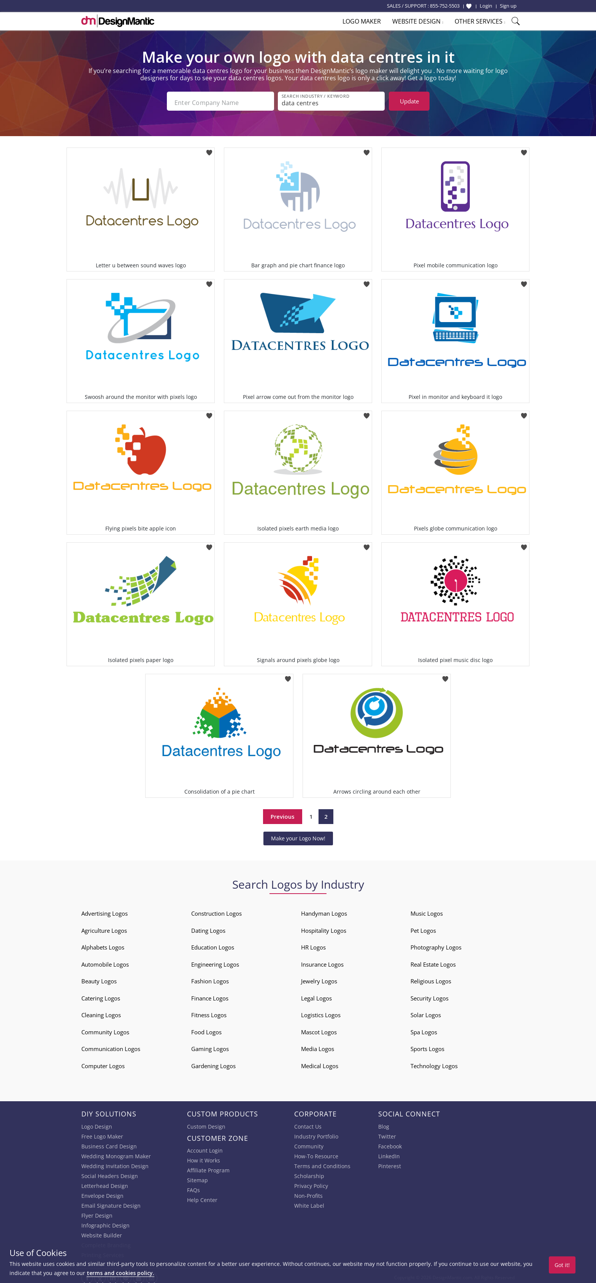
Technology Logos (434, 1063)
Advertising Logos (104, 910)
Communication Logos (110, 1046)
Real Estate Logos (433, 961)
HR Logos (313, 944)
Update (409, 101)
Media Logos (317, 1046)
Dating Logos (208, 927)
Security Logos (430, 995)
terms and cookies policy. (120, 1273)
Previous (283, 813)
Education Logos (212, 944)
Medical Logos (319, 1063)
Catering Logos (100, 995)
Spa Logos (424, 1029)
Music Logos (427, 910)
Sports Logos (427, 1046)
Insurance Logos (322, 961)
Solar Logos (426, 1012)
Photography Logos (436, 944)
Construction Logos (216, 910)
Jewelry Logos (319, 978)
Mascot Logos (319, 1029)
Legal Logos (316, 995)
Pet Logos (423, 927)
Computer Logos (103, 1063)
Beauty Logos (99, 978)
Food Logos (206, 1029)
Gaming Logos (210, 1046)
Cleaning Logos (101, 1012)
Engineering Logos (215, 961)
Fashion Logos (210, 978)
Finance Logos (209, 995)
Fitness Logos (209, 1012)
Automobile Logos (105, 961)
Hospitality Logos (323, 927)
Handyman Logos (324, 910)
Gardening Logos (213, 1063)
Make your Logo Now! (298, 835)
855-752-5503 (445, 5)
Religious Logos (431, 978)
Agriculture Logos (104, 927)
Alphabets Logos (102, 944)
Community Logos (105, 1029)
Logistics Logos (321, 1012)
